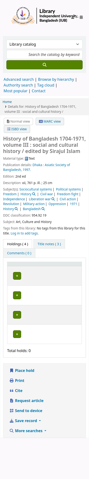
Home (7, 101)
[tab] (49, 244)
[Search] (44, 64)
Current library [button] (40, 270)
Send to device (25, 451)
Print (16, 421)
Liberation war (40, 199)
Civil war (46, 194)
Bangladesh (32, 209)
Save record (23, 461)
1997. (27, 169)
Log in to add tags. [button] (25, 233)
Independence (14, 199)
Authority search (18, 85)
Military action (34, 203)
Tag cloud (45, 85)
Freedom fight (67, 194)
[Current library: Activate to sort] (44, 268)
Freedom (10, 194)
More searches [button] (26, 471)
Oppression (57, 203)
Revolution (11, 203)
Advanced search (19, 79)
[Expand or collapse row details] (72, 289)
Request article (26, 441)
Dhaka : (38, 165)
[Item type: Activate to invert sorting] (16, 268)
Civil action (68, 199)
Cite (16, 431)
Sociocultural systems (35, 189)
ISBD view (17, 129)
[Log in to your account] (73, 17)
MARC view (50, 121)
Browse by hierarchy (56, 79)
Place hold (21, 411)
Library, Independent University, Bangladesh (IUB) (42, 287)
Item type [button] (13, 268)
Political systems (68, 189)
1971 (73, 203)
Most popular (16, 90)
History (26, 194)
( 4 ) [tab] (17, 244)
